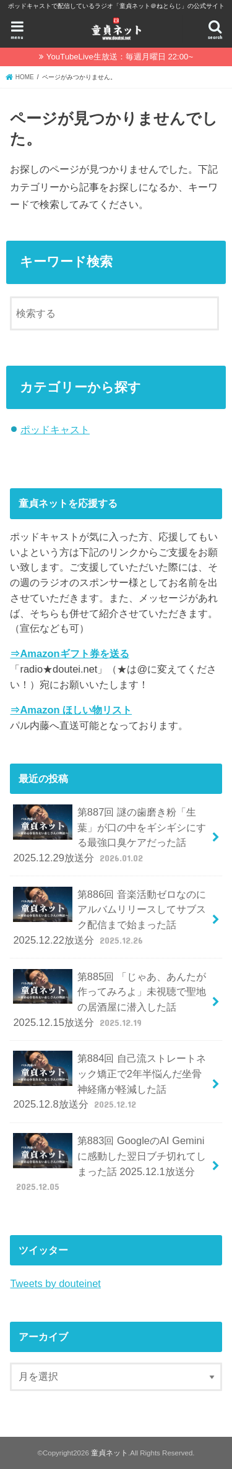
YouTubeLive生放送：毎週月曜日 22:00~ (119, 56)
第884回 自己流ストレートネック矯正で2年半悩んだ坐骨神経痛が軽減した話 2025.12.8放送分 (109, 1081)
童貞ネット (109, 1453)
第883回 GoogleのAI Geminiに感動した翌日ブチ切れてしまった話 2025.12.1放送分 (109, 1163)
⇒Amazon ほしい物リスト (71, 709)
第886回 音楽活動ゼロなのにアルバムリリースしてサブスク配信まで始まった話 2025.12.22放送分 (109, 917)
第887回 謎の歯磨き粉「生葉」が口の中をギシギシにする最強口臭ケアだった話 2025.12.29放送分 (109, 834)
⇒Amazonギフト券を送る (69, 653)
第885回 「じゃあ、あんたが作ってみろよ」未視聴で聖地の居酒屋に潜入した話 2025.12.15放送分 (109, 999)
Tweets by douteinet (55, 1283)
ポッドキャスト (55, 429)
